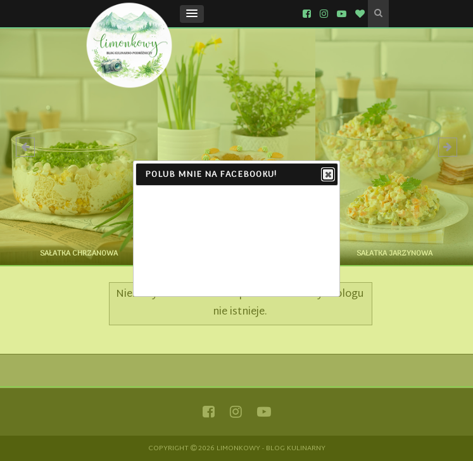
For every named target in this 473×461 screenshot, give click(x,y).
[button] (192, 14)
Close (327, 175)
